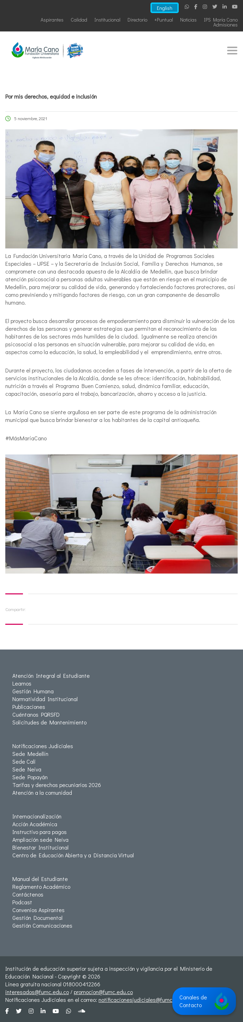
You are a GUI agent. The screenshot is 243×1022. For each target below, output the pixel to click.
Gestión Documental (37, 917)
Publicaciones (28, 706)
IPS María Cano (221, 19)
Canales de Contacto (204, 1001)
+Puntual (163, 19)
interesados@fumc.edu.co (37, 991)
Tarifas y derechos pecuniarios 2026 (56, 784)
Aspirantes (52, 19)
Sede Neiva (26, 769)
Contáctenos (27, 894)
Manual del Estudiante (40, 878)
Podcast (22, 902)
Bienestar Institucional (40, 847)
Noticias (188, 19)
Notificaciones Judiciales (42, 746)
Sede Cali (24, 761)
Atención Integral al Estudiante (51, 675)
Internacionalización (36, 816)
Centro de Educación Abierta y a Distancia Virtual (73, 855)
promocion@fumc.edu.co (103, 991)
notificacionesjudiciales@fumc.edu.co (144, 999)
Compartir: (15, 609)
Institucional (107, 19)
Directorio (137, 19)
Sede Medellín (30, 753)
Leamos (21, 683)
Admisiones (225, 24)
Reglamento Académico (41, 886)
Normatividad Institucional (45, 699)
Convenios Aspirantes (38, 910)
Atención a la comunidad (42, 792)
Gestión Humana (33, 691)
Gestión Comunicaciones (42, 925)
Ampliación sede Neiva (40, 839)
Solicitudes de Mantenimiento (49, 722)
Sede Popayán (30, 777)
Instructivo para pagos (39, 831)
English (163, 8)
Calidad (79, 19)
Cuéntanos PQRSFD (36, 714)
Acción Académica (34, 824)
